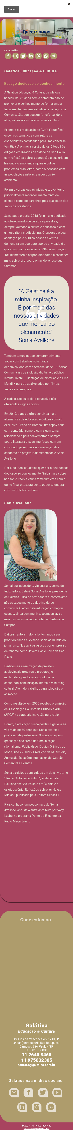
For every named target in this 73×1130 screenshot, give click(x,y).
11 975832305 (36, 1060)
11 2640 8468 (36, 1054)
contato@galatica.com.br (36, 1065)
